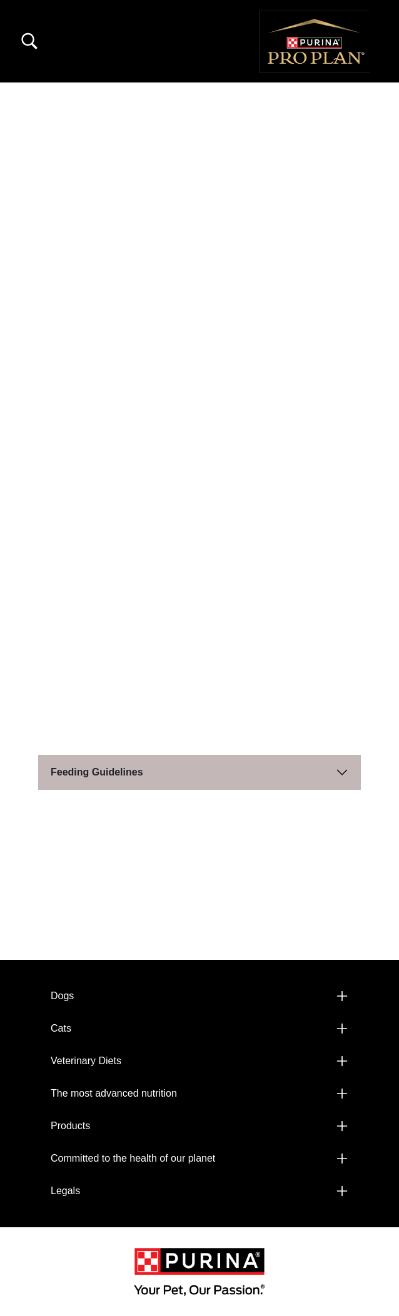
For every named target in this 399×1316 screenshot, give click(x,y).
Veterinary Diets (86, 1060)
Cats (61, 1028)
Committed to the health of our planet (133, 1158)
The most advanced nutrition (114, 1093)
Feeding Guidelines (97, 772)
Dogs (62, 995)
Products (70, 1125)
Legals (65, 1190)
